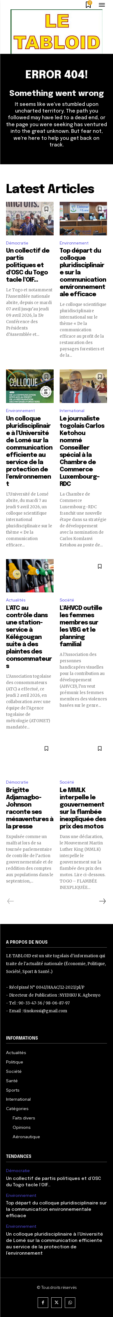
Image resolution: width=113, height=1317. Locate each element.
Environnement (74, 243)
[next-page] (102, 901)
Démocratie (17, 243)
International (72, 410)
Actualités (15, 600)
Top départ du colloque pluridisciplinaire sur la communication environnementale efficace (56, 1209)
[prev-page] (10, 901)
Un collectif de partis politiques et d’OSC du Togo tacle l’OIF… (27, 265)
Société (67, 600)
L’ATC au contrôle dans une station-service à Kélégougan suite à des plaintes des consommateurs (29, 637)
